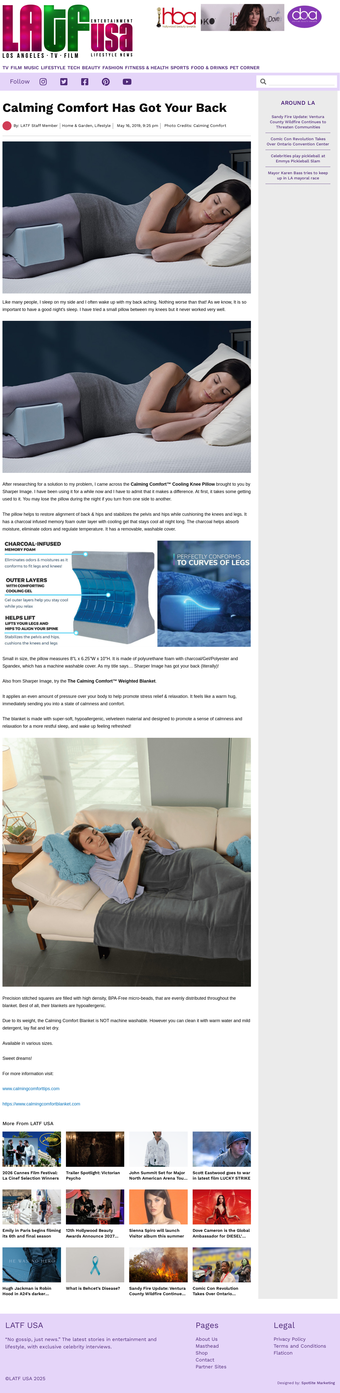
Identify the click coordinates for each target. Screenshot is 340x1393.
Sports (179, 67)
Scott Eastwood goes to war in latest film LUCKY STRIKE (221, 1175)
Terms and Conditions (300, 1346)
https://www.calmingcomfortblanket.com (41, 1103)
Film (16, 67)
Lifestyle (53, 67)
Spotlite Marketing (318, 1383)
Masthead (207, 1346)
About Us (207, 1339)
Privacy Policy (290, 1339)
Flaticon (283, 1353)
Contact (205, 1360)
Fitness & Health (147, 67)
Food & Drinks (209, 67)
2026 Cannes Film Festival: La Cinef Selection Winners (30, 1175)
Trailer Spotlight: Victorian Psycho (93, 1175)
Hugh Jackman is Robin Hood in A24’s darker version (26, 1291)
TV (5, 67)
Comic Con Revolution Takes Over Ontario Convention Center (215, 1291)
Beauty (91, 67)
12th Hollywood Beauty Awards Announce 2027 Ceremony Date (90, 1233)
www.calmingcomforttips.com (31, 1088)
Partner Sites (211, 1367)
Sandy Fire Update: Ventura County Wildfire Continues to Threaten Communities (157, 1291)
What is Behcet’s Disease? (93, 1288)
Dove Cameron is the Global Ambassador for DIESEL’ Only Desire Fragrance (221, 1233)
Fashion (112, 67)
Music (31, 67)
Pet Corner (245, 67)
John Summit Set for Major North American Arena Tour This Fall (157, 1175)
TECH (73, 67)
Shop (202, 1353)
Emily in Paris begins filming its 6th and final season (31, 1233)
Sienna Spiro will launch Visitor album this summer (156, 1233)
